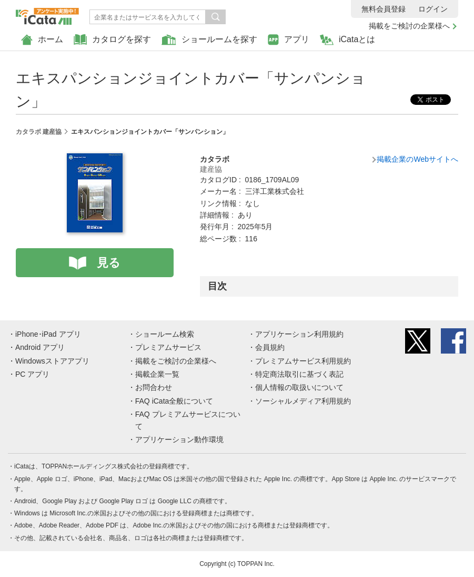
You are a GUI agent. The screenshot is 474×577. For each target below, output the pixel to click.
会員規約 (270, 347)
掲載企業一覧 (157, 374)
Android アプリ (40, 347)
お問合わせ (153, 387)
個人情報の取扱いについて (299, 387)
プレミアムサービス (168, 347)
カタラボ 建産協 (39, 131)
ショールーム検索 (164, 334)
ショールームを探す (209, 39)
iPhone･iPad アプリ (48, 334)
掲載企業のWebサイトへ (417, 159)
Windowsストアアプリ (52, 361)
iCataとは (347, 39)
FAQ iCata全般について (174, 401)
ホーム (42, 39)
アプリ (288, 39)
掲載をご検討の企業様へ (409, 26)
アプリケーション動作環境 (179, 439)
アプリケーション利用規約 (299, 334)
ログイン (433, 9)
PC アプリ (32, 374)
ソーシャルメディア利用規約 (303, 401)
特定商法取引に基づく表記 (299, 374)
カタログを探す (112, 39)
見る (108, 262)
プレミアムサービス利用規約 (303, 361)
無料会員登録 (383, 9)
